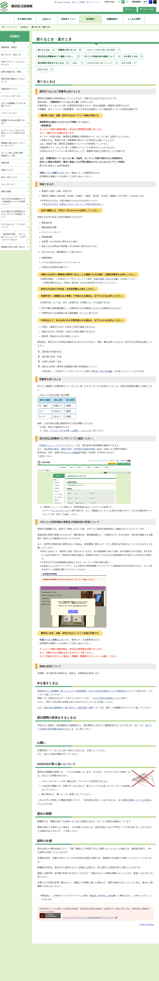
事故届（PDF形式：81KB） (102, 895)
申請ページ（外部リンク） (52, 173)
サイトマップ (94, 2)
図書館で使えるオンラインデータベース (13, 144)
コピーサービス (8, 184)
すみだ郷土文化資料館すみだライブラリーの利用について (13, 214)
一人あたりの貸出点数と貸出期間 (100, 50)
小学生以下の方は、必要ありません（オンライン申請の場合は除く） (73, 204)
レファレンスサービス (11, 96)
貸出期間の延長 (51, 449)
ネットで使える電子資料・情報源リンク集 (13, 154)
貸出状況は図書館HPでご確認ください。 (56, 56)
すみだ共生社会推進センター (107, 698)
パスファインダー (9, 113)
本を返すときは (131, 56)
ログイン (130, 9)
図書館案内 (112, 19)
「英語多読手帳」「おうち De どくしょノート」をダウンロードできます (13, 237)
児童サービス (7, 170)
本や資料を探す (24, 19)
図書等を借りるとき (67, 50)
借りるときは (44, 50)
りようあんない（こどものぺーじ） (13, 225)
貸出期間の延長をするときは (51, 63)
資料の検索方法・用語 (11, 72)
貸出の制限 (126, 63)
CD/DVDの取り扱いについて (100, 63)
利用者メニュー (68, 19)
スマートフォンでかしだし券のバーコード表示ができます (13, 133)
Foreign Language (64, 2)
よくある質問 (133, 19)
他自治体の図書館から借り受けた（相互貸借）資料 (68, 707)
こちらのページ (61, 510)
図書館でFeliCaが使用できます (13, 121)
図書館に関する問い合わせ (13, 247)
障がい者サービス (9, 177)
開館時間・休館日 (9, 47)
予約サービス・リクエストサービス (13, 63)
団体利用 (5, 163)
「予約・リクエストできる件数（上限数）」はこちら (66, 430)
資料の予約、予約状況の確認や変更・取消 (81, 449)
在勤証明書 (105, 279)
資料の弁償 (43, 69)
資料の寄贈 (6, 191)
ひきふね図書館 (72, 452)
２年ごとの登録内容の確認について (99, 56)
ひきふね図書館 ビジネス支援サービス (13, 104)
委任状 (101, 371)
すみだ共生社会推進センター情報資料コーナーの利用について (13, 201)
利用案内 (90, 19)
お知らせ (46, 19)
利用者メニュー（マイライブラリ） (57, 445)
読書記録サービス (9, 89)
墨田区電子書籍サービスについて (13, 80)
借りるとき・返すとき (11, 54)
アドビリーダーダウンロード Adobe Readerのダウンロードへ (77, 917)
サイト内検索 (79, 2)
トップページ (10, 27)
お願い (75, 63)
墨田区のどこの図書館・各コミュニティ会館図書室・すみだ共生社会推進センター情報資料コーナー (85, 691)
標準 (145, 2)
